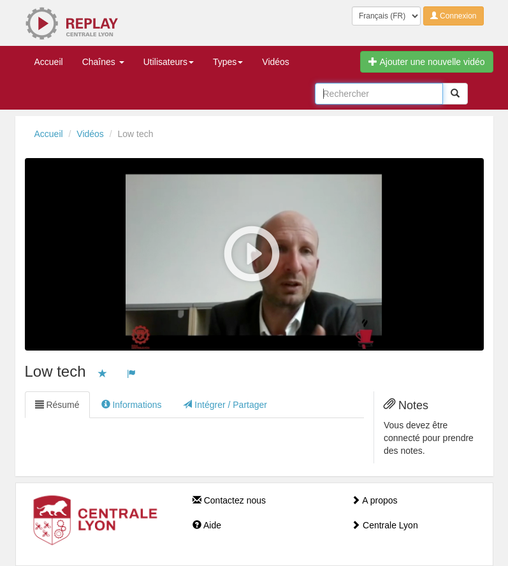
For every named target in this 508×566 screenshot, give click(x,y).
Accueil (48, 62)
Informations (131, 405)
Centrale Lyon (384, 525)
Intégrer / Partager (225, 405)
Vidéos (275, 62)
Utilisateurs (168, 62)
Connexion (453, 15)
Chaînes (103, 62)
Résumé (57, 405)
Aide (206, 525)
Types (228, 62)
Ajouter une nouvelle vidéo (426, 62)
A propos (374, 500)
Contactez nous (229, 500)
